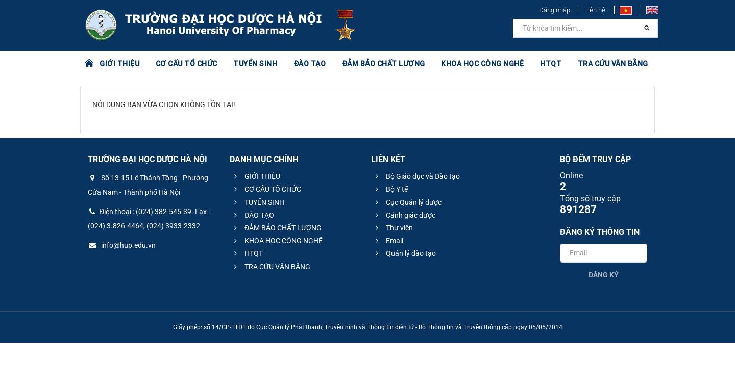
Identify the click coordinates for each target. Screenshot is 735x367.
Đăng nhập (554, 10)
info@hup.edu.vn (122, 245)
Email (388, 241)
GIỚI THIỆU (119, 63)
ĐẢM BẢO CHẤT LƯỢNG (383, 63)
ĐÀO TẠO (309, 63)
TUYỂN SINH (255, 63)
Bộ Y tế (390, 189)
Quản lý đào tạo (404, 253)
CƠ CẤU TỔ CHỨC (186, 63)
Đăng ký (604, 275)
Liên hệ (594, 10)
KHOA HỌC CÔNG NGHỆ (482, 63)
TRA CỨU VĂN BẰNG (613, 63)
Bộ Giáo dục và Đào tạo (416, 176)
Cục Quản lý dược (407, 202)
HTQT (550, 63)
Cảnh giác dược (404, 215)
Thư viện (393, 228)
